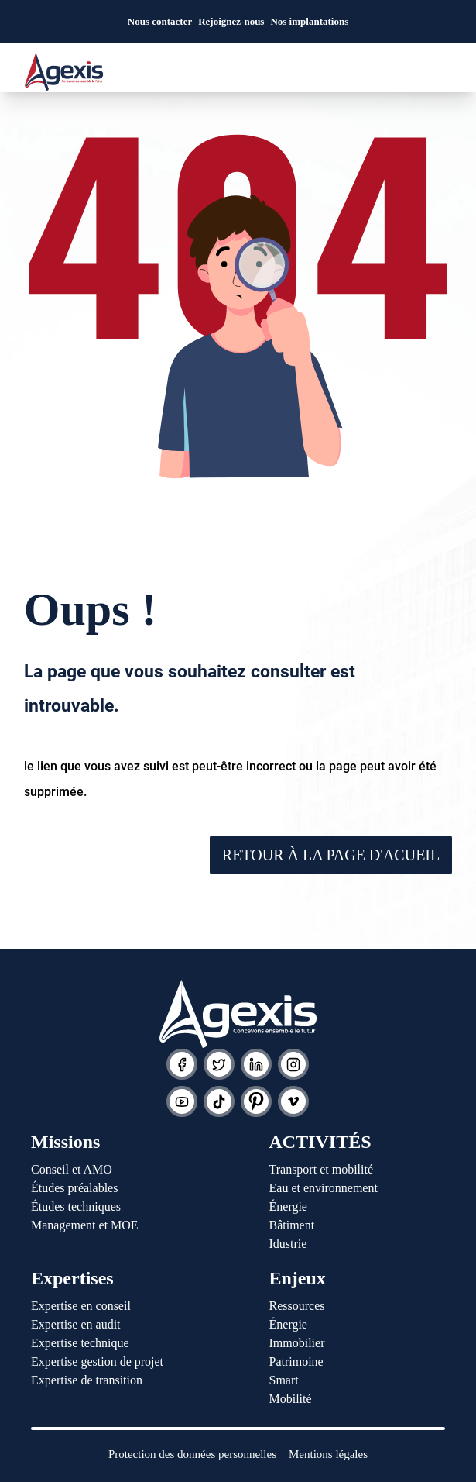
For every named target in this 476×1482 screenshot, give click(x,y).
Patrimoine (296, 1361)
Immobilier (297, 1342)
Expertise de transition (86, 1380)
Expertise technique (80, 1342)
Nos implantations (309, 21)
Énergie (288, 1206)
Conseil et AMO (71, 1169)
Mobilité (290, 1398)
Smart (284, 1380)
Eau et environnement (323, 1187)
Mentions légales (328, 1454)
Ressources (297, 1305)
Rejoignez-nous (231, 21)
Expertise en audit (76, 1324)
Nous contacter (160, 21)
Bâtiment (292, 1225)
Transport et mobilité (321, 1169)
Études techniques (76, 1206)
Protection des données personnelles (192, 1454)
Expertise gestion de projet (97, 1361)
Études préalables (74, 1187)
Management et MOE (85, 1225)
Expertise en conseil (81, 1305)
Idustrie (288, 1243)
